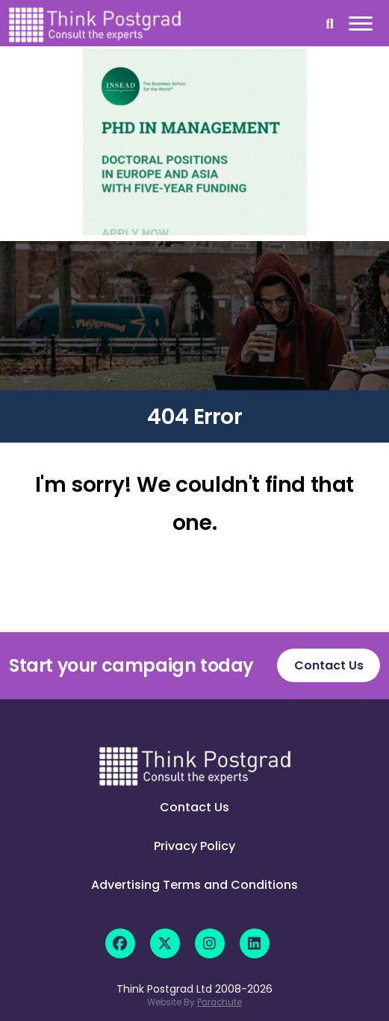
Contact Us (329, 665)
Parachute (219, 1002)
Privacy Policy (194, 846)
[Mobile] (358, 26)
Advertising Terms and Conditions (194, 884)
